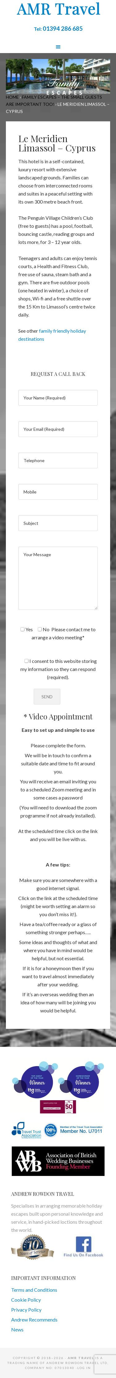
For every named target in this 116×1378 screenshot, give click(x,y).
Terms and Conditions (34, 1290)
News (17, 1329)
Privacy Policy (26, 1310)
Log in (84, 1368)
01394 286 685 (63, 28)
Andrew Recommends (34, 1319)
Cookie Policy (26, 1300)
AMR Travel (58, 9)
